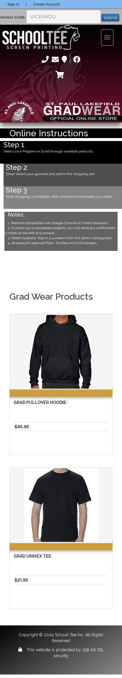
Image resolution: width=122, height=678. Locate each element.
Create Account (46, 4)
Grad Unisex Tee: (33, 556)
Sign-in (13, 4)
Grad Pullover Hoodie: (40, 402)
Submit (110, 17)
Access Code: (13, 17)
